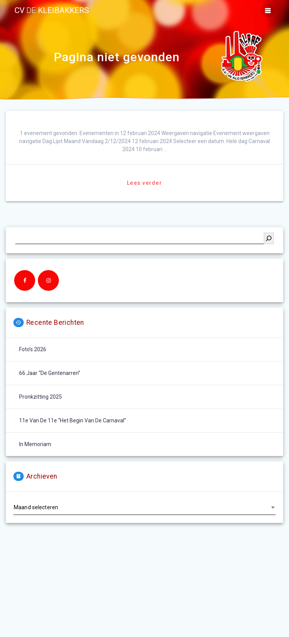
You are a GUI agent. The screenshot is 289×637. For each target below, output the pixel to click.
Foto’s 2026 (32, 349)
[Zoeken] (269, 238)
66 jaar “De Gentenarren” (49, 373)
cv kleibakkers (52, 11)
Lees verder (144, 183)
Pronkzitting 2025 (40, 397)
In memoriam (35, 444)
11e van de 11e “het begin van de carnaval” (72, 420)
